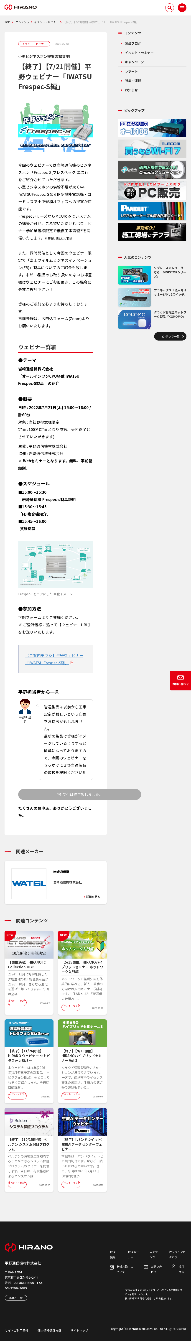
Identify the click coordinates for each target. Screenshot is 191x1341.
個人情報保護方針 (49, 1330)
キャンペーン (134, 62)
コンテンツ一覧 (169, 336)
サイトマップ (79, 1330)
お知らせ (131, 90)
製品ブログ (133, 43)
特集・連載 (133, 80)
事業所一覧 (16, 1298)
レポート (131, 71)
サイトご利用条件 (16, 1330)
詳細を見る (93, 896)
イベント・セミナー (139, 52)
